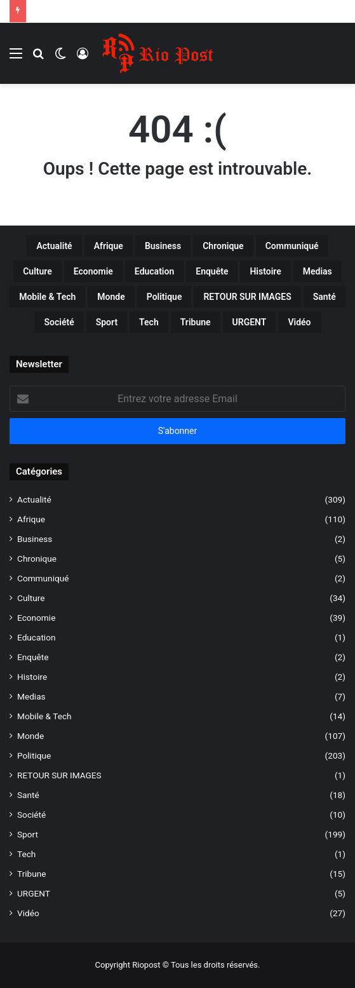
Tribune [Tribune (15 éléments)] (195, 322)
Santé (28, 795)
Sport (27, 834)
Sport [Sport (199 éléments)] (106, 322)
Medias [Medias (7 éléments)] (317, 271)
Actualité (34, 499)
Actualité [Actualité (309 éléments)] (54, 246)
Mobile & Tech (44, 716)
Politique (34, 755)
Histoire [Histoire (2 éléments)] (265, 271)
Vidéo (28, 913)
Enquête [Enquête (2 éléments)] (212, 271)
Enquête (33, 657)
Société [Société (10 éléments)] (59, 322)
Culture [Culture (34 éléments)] (37, 271)
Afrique (31, 519)
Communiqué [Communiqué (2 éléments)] (292, 246)
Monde (30, 736)
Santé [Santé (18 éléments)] (324, 297)
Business (34, 539)
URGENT (33, 893)
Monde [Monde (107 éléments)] (110, 297)
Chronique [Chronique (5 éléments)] (223, 246)
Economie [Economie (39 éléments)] (93, 271)
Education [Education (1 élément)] (154, 271)
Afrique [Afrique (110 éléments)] (108, 246)
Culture (30, 598)
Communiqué (43, 578)
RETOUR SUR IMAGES (59, 775)
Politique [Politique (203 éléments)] (164, 297)
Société (31, 814)
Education (36, 637)
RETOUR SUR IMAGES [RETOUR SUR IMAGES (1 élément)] (247, 297)
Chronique (37, 558)
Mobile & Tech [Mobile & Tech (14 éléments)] (47, 297)
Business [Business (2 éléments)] (163, 246)
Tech (26, 854)
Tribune (31, 874)
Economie (36, 617)
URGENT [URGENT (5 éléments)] (249, 322)
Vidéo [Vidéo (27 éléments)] (299, 322)
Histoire (32, 677)
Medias (31, 696)
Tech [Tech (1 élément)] (149, 322)
